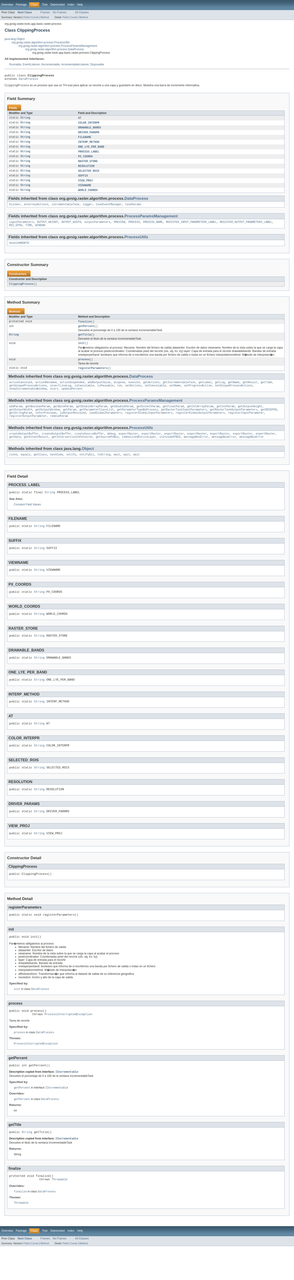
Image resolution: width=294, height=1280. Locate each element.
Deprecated (57, 4)
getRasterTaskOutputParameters (233, 421)
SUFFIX (83, 180)
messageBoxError (196, 450)
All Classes (82, 12)
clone (13, 469)
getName (233, 392)
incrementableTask (65, 210)
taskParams (133, 210)
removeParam (59, 429)
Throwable (60, 1212)
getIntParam (226, 418)
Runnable (15, 64)
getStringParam (20, 425)
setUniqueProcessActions (233, 396)
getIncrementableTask (179, 392)
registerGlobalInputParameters (148, 425)
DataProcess (28, 80)
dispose (119, 392)
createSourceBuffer (89, 447)
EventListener (31, 64)
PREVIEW (119, 228)
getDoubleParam (121, 418)
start (54, 400)
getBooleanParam (37, 418)
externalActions (36, 210)
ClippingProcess (21, 291)
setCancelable (155, 396)
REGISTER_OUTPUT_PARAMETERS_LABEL (246, 228)
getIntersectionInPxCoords (72, 450)
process (84, 369)
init (81, 352)
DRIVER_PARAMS (88, 135)
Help (80, 4)
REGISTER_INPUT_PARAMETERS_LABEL (191, 228)
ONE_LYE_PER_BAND (91, 150)
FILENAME (84, 140)
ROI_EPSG (15, 232)
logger (88, 210)
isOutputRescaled (73, 425)
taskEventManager (109, 210)
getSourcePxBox (107, 450)
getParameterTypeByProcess (137, 421)
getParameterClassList (96, 421)
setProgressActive (198, 396)
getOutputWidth (20, 421)
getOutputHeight (250, 418)
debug (111, 447)
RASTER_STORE (88, 165)
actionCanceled (20, 392)
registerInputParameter (246, 425)
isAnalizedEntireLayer (139, 450)
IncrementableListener (75, 64)
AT (79, 120)
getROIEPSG (268, 421)
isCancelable (84, 396)
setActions (133, 396)
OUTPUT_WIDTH (71, 228)
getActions (151, 392)
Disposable (97, 64)
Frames (45, 12)
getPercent (86, 334)
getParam (69, 421)
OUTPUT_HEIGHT (47, 228)
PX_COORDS (85, 160)
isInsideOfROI (170, 450)
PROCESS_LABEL (88, 155)
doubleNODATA (19, 250)
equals (26, 469)
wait (117, 469)
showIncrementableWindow (28, 400)
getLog (220, 392)
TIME (28, 232)
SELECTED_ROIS (88, 175)
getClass (40, 469)
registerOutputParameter (28, 429)
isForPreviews (46, 425)
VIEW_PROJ (85, 185)
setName (175, 396)
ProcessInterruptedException (68, 1043)
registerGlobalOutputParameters (200, 425)
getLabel (205, 392)
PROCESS (134, 228)
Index (71, 4)
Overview (7, 4)
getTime (266, 392)
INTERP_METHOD (88, 145)
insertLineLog (60, 396)
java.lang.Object (15, 39)
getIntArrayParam (200, 418)
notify (71, 469)
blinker (15, 210)
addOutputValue (99, 392)
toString (103, 469)
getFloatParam (173, 418)
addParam (15, 418)
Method (44, 17)
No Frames (59, 12)
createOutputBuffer (24, 447)
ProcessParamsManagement (151, 222)
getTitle (84, 343)
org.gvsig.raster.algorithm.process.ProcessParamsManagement (57, 45)
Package (21, 4)
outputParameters (97, 228)
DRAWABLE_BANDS (89, 130)
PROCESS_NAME (153, 228)
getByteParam (63, 418)
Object (88, 462)
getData (15, 450)
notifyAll (86, 469)
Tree (45, 4)
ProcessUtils (136, 243)
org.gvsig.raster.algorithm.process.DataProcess (54, 49)
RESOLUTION (86, 170)
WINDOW (40, 232)
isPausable (105, 396)
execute (134, 392)
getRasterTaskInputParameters (184, 421)
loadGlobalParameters (105, 425)
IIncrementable (50, 64)
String (25, 120)
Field (26, 17)
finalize (84, 329)
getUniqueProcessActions (28, 396)
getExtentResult (36, 450)
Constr (34, 17)
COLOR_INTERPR (88, 125)
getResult (250, 392)
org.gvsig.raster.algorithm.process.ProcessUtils (40, 42)
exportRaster (128, 447)
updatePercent (71, 400)
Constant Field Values (27, 519)
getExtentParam (147, 418)
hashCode (56, 469)
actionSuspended (72, 392)
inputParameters (21, 228)
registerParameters (92, 378)
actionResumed (46, 392)
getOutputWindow (47, 421)
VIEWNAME (84, 190)
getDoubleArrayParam (91, 418)
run (119, 396)
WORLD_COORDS (88, 195)
